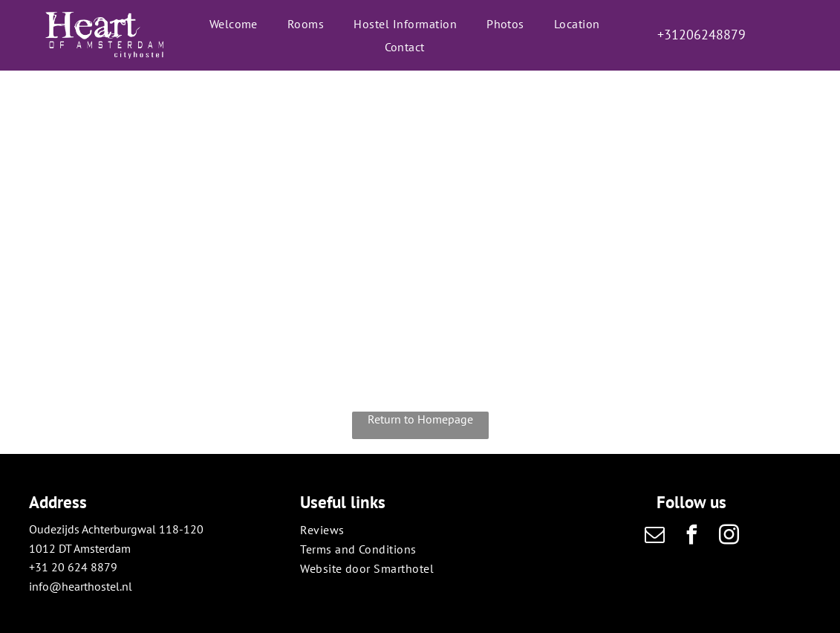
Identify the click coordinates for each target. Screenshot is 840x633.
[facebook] (691, 537)
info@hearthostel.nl (80, 586)
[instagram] (728, 537)
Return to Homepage (420, 419)
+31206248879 (701, 34)
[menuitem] (234, 24)
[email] (654, 537)
